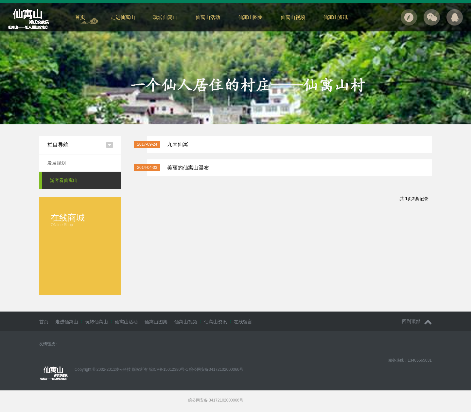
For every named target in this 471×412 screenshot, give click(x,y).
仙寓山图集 (250, 17)
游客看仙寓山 (64, 180)
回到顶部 (417, 321)
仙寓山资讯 (335, 17)
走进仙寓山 (123, 17)
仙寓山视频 (293, 17)
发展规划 (56, 163)
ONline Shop (62, 225)
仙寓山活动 (208, 17)
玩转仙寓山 (165, 17)
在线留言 (243, 321)
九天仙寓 (177, 144)
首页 (80, 17)
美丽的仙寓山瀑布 (188, 167)
